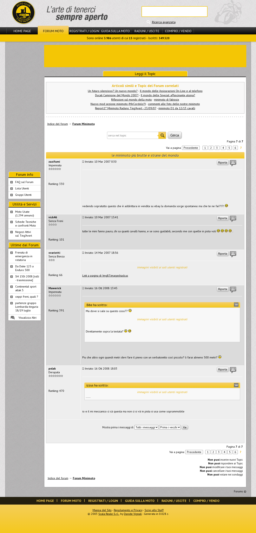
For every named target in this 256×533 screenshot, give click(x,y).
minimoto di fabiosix (166, 99)
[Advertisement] (145, 55)
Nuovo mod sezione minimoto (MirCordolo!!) (118, 104)
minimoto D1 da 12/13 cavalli (176, 108)
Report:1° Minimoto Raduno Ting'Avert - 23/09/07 (125, 108)
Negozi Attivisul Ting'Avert (23, 233)
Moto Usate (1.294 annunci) (24, 213)
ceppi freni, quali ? (26, 296)
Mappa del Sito (102, 510)
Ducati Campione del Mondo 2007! (116, 95)
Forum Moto (53, 31)
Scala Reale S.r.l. (108, 514)
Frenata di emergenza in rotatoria (23, 256)
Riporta (222, 162)
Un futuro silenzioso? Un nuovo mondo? (113, 91)
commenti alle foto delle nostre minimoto (174, 104)
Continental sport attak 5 (25, 288)
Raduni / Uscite (146, 31)
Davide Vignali (133, 514)
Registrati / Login (84, 31)
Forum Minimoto (83, 124)
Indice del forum (57, 124)
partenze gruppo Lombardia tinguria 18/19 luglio (26, 306)
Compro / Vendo (178, 31)
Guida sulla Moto (115, 31)
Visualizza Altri (28, 317)
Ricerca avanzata (164, 22)
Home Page (22, 31)
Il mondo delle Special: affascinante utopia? (168, 95)
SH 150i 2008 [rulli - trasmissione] (27, 278)
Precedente (191, 148)
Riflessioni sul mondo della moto (131, 99)
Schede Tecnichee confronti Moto (25, 223)
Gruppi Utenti (23, 195)
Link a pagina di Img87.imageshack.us (105, 275)
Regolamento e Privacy (128, 510)
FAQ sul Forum (24, 182)
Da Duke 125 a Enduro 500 (24, 268)
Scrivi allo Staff (154, 510)
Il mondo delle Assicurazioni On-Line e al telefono (171, 91)
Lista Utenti (22, 188)
